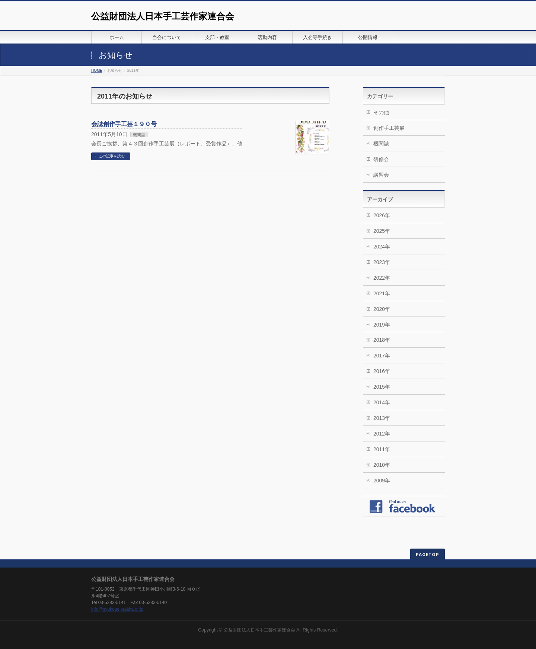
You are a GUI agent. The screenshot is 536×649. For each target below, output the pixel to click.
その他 (381, 112)
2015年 (381, 387)
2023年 (381, 262)
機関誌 (139, 134)
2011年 (381, 449)
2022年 (381, 278)
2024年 (381, 247)
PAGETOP (427, 554)
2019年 (381, 325)
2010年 (381, 465)
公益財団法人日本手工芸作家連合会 (162, 16)
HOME (96, 70)
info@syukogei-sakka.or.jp (117, 609)
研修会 (381, 159)
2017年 (381, 356)
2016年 (381, 371)
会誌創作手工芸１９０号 (124, 124)
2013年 (381, 418)
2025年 (381, 231)
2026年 (381, 215)
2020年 (381, 309)
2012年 (381, 434)
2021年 (381, 293)
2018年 (381, 340)
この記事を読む (112, 156)
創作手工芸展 (389, 128)
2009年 (381, 480)
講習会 (381, 175)
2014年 (381, 402)
